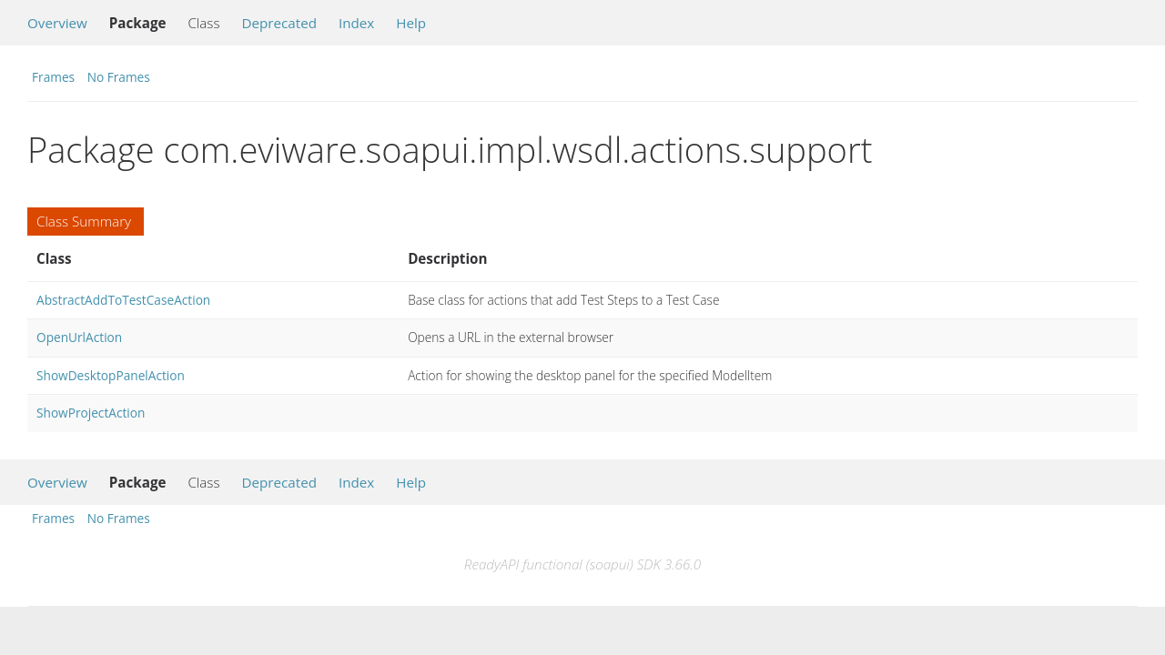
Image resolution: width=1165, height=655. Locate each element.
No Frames (118, 77)
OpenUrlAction (79, 337)
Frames (53, 77)
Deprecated (279, 23)
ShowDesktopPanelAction (110, 375)
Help (411, 23)
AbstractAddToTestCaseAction (123, 299)
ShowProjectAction (90, 412)
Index (356, 23)
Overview (57, 23)
